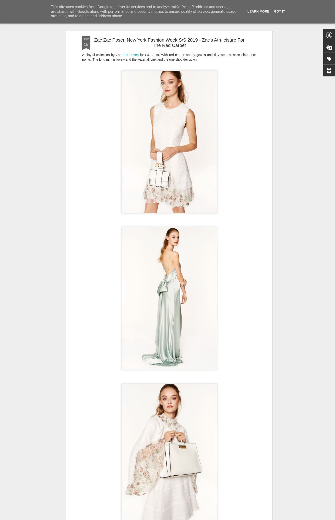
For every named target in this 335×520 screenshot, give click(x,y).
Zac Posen (131, 55)
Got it (279, 11)
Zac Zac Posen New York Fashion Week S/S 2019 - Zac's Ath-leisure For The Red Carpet (169, 42)
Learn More (258, 11)
